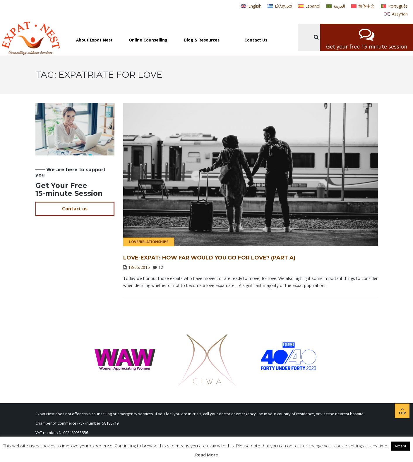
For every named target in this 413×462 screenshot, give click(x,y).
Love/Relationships (148, 241)
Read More (206, 455)
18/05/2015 (139, 267)
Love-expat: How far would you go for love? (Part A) (209, 258)
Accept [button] (400, 446)
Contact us (75, 208)
